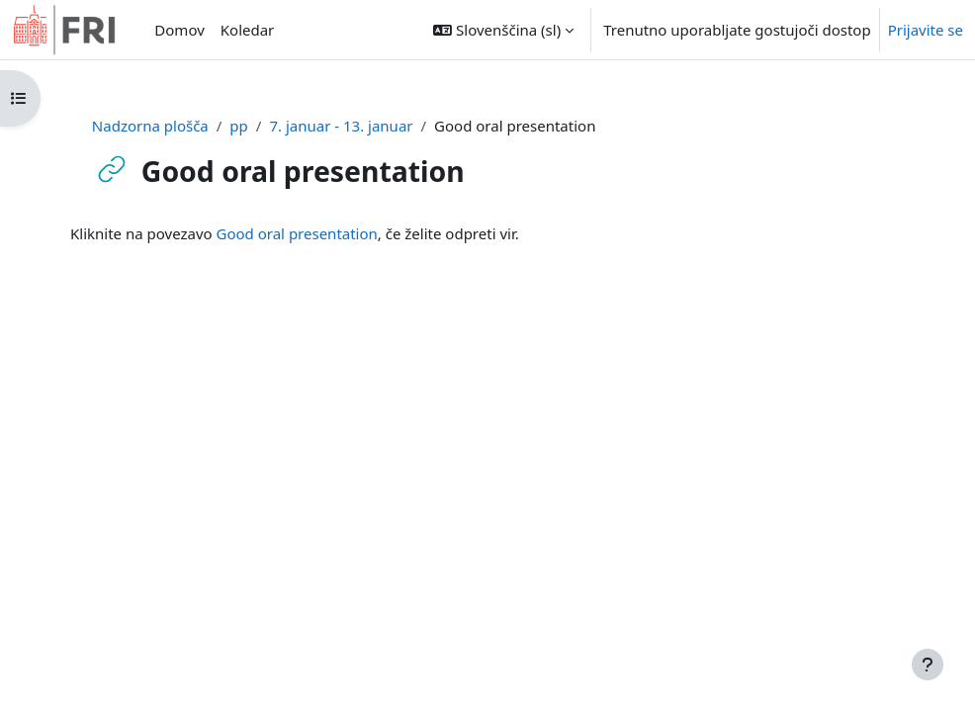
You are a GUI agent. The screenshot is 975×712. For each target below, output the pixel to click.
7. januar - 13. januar (340, 125)
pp (238, 125)
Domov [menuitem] (179, 30)
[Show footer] (927, 664)
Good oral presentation (297, 233)
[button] (503, 29)
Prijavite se (925, 30)
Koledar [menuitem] (248, 30)
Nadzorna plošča (150, 125)
